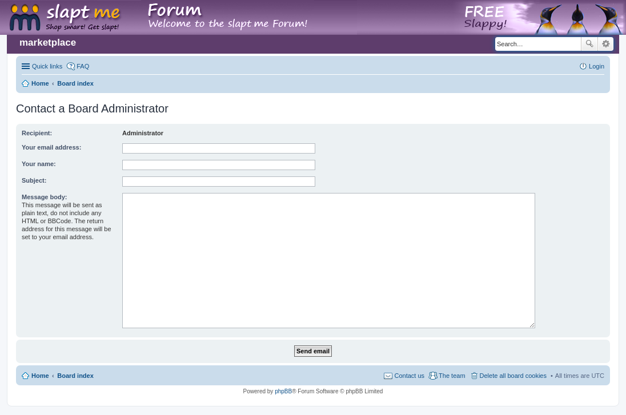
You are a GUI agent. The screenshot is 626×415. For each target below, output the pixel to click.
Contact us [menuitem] (409, 375)
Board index (75, 375)
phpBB (283, 391)
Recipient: (37, 133)
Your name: (39, 163)
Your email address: (51, 147)
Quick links (47, 66)
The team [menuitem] (452, 375)
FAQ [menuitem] (83, 66)
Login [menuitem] (596, 66)
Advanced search (605, 44)
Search (589, 44)
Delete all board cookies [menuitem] (513, 375)
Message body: (44, 197)
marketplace (47, 42)
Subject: (34, 180)
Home (40, 375)
